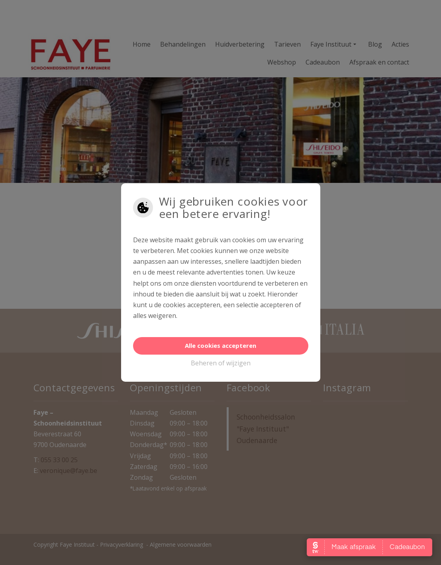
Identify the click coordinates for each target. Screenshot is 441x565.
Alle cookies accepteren (220, 345)
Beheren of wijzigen (221, 363)
